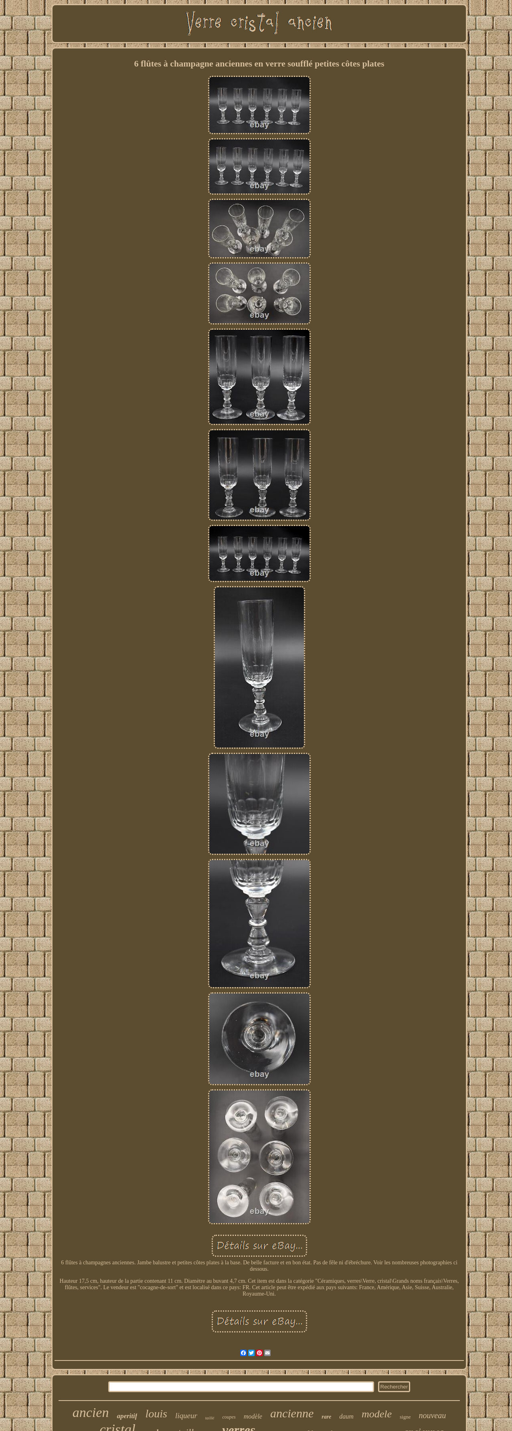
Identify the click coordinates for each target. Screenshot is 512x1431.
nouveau (432, 1415)
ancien (91, 1412)
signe (405, 1417)
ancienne (292, 1413)
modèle (253, 1416)
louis (156, 1413)
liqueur (186, 1415)
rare (326, 1417)
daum (346, 1416)
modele (377, 1414)
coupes (228, 1417)
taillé (210, 1417)
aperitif (127, 1416)
